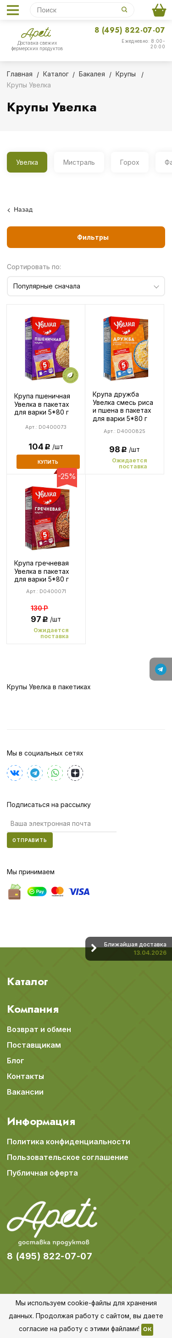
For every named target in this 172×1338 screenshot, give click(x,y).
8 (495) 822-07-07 (129, 30)
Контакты (25, 1076)
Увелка (27, 162)
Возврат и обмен (39, 1029)
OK (147, 1329)
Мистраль (79, 162)
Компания (33, 1009)
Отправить (29, 840)
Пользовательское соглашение (67, 1157)
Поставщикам (34, 1045)
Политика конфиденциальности (68, 1141)
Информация (41, 1121)
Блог (15, 1060)
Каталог (27, 981)
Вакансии (25, 1091)
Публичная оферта (42, 1172)
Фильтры (93, 237)
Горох (129, 162)
